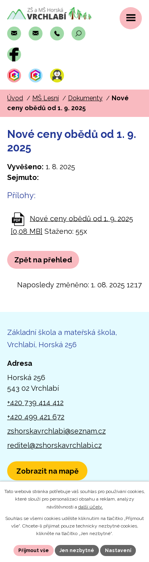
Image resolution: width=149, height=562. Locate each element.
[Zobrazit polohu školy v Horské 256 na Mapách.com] (47, 471)
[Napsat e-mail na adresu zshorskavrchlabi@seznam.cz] (14, 33)
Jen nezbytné (77, 550)
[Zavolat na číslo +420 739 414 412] (57, 33)
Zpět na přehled (43, 260)
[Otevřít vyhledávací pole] (78, 33)
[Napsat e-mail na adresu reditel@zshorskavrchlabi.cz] (36, 33)
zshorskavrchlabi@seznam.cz (56, 431)
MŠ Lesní (45, 98)
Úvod (15, 98)
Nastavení (118, 550)
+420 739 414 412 (35, 402)
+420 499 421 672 (35, 417)
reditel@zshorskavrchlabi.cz (54, 445)
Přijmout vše (33, 550)
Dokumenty (85, 98)
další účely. (90, 507)
